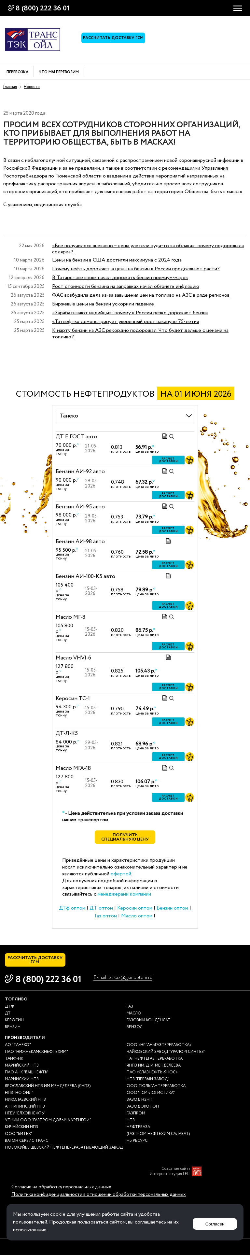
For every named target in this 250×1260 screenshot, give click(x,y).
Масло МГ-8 (70, 617)
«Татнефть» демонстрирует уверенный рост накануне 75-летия (125, 321)
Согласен (213, 1222)
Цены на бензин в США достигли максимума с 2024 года (117, 260)
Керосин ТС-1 (73, 699)
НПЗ (131, 1124)
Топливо (16, 1004)
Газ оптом (106, 918)
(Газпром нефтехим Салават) (158, 1138)
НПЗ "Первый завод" (148, 1083)
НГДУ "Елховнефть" (25, 1117)
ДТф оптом (72, 910)
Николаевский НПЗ (25, 1104)
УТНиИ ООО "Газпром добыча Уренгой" (48, 1124)
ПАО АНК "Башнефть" (27, 1076)
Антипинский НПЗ (25, 1111)
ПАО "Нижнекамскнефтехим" (36, 1056)
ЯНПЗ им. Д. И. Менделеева (154, 1070)
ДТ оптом (101, 910)
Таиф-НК (14, 1063)
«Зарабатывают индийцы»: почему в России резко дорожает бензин (130, 313)
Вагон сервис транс (26, 1145)
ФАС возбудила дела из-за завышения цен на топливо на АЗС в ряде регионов (140, 295)
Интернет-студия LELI (170, 1179)
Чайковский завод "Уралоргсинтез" (166, 1056)
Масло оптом (136, 918)
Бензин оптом (172, 910)
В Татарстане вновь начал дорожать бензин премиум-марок (120, 277)
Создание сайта (175, 1173)
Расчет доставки (168, 461)
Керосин (14, 1024)
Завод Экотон (143, 1111)
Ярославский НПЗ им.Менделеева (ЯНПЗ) (47, 1090)
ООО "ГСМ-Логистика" (151, 1097)
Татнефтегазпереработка (155, 1063)
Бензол (135, 1031)
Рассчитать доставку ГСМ (115, 39)
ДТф (9, 1011)
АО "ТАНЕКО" (18, 1049)
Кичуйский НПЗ (21, 1131)
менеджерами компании (124, 896)
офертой (121, 876)
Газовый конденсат (149, 1024)
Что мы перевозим (59, 72)
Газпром (136, 1117)
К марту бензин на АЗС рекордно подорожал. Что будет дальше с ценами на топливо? (140, 333)
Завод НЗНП (139, 1104)
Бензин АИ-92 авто (80, 472)
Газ (130, 1011)
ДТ (8, 1017)
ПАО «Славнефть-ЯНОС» (152, 1076)
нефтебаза (138, 1131)
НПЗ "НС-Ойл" (19, 1097)
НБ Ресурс (137, 1145)
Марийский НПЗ (22, 1070)
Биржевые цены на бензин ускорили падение (103, 304)
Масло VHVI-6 (73, 658)
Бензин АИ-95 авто (80, 507)
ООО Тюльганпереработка (156, 1090)
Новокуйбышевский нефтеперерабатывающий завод (64, 1152)
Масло (134, 1017)
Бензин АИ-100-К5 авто (85, 577)
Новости (32, 87)
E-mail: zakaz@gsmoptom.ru (128, 983)
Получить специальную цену (125, 838)
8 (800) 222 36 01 (43, 8)
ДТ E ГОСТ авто (76, 437)
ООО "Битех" (19, 1138)
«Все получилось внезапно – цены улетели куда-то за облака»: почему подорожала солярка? (148, 249)
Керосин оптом (134, 910)
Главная (10, 87)
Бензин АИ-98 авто (80, 542)
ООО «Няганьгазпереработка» (159, 1049)
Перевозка (18, 72)
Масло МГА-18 (73, 769)
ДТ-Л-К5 (67, 733)
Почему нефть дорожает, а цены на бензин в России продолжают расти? (136, 269)
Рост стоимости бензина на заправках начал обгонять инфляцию (125, 286)
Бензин (13, 1031)
